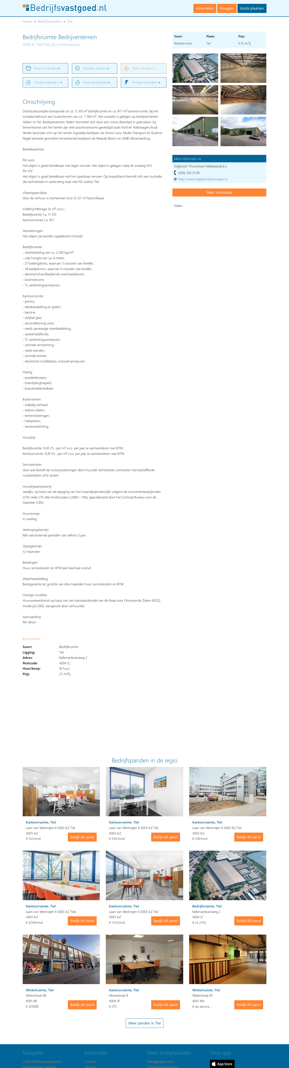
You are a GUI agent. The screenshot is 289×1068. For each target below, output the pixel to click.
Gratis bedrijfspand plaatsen (42, 1061)
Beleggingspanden (160, 1061)
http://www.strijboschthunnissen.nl (202, 179)
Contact (90, 1061)
